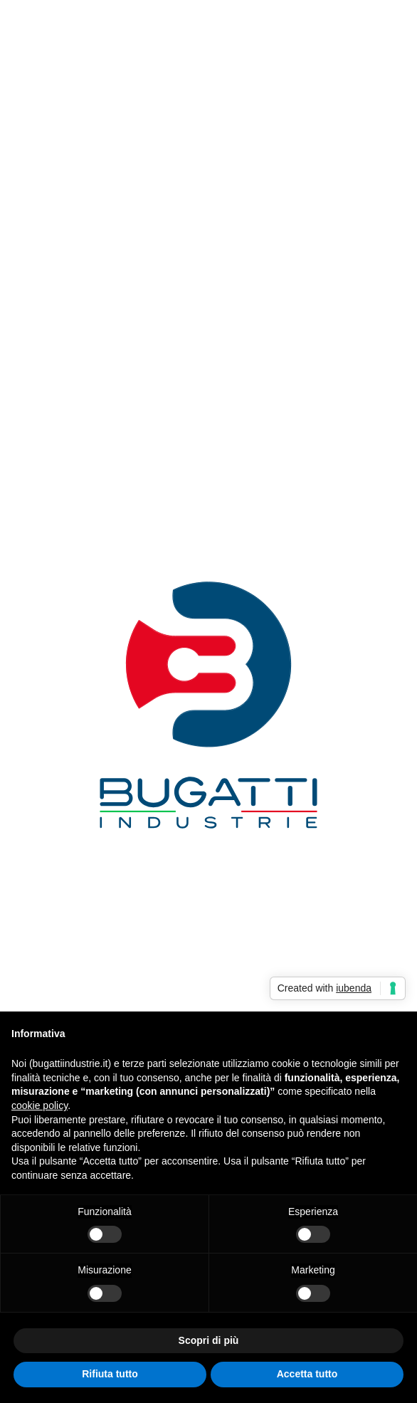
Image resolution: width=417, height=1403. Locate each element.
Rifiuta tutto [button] (110, 1374)
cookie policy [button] (39, 1105)
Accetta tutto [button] (307, 1374)
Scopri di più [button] (209, 1340)
